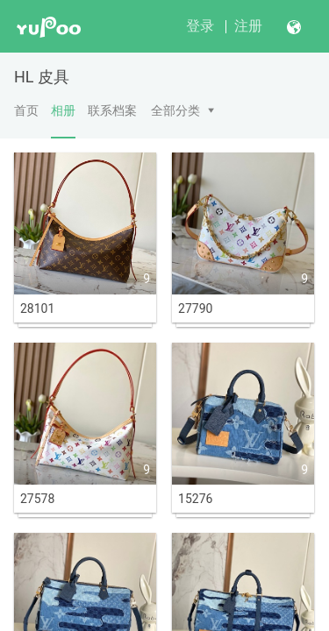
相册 (63, 120)
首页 (26, 110)
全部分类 (175, 110)
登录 (200, 26)
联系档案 (112, 110)
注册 (248, 26)
